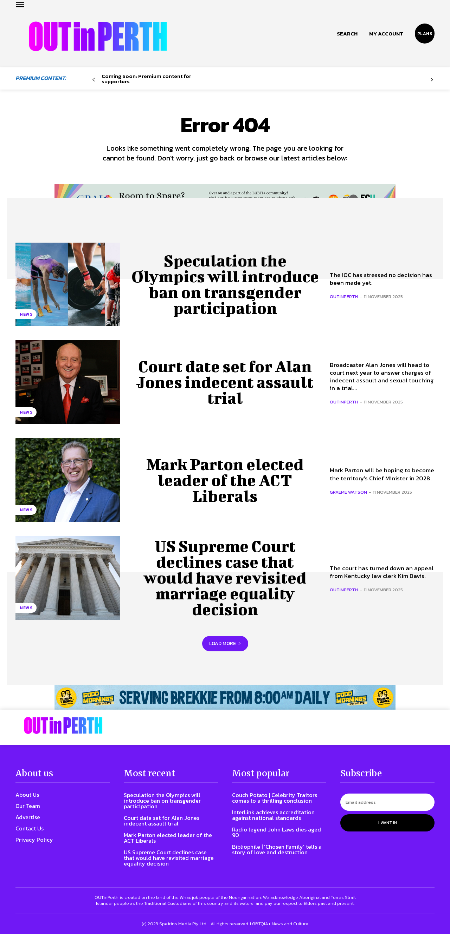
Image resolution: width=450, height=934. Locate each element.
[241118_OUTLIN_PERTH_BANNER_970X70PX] (225, 697)
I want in (387, 823)
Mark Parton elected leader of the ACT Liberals (225, 480)
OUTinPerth (344, 296)
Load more (225, 643)
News (26, 314)
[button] (347, 34)
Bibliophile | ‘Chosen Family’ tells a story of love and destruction (277, 849)
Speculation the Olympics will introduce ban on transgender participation (225, 284)
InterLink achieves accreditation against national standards (273, 815)
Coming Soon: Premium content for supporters (146, 78)
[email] (387, 802)
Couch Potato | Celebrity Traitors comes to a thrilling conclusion (274, 798)
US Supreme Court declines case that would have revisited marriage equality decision (225, 577)
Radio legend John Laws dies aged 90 (276, 832)
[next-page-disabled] (432, 79)
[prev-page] (93, 79)
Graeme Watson (348, 492)
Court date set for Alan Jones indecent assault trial (225, 382)
